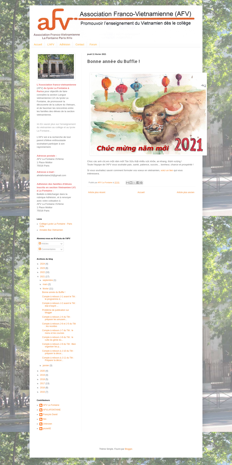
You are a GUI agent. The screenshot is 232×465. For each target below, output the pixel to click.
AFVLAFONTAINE (52, 409)
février (46, 288)
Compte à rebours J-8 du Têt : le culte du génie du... (57, 338)
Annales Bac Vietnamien (51, 230)
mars (45, 284)
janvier (46, 365)
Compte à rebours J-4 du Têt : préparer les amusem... (56, 318)
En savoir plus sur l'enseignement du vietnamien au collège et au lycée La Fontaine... (56, 127)
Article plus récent (96, 192)
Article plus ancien (185, 192)
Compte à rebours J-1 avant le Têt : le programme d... (59, 297)
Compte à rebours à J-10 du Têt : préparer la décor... (58, 352)
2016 (43, 387)
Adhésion (65, 44)
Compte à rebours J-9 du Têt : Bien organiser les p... (59, 345)
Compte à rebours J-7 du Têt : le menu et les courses (57, 331)
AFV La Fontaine (51, 405)
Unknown (47, 424)
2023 (43, 268)
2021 (43, 276)
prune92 (47, 428)
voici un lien (167, 170)
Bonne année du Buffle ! (53, 292)
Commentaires (47, 249)
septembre (48, 280)
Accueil (38, 44)
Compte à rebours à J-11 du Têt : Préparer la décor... (58, 359)
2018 (43, 379)
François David (50, 414)
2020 (43, 371)
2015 (43, 392)
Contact (79, 44)
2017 (43, 383)
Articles (43, 243)
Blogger (128, 449)
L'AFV (50, 44)
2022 (43, 272)
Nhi (44, 419)
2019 (43, 375)
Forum (93, 44)
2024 (43, 264)
